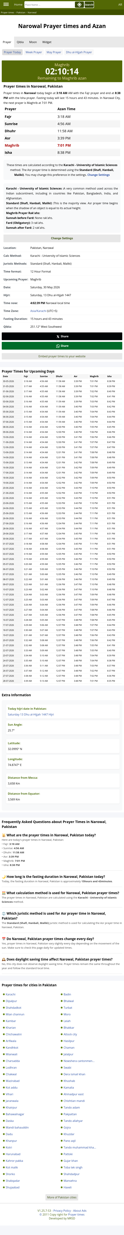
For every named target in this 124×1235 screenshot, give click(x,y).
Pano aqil (70, 1141)
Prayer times (76, 1214)
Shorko (10, 1174)
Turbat (68, 1008)
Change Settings (98, 175)
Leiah (67, 1021)
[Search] (49, 5)
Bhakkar (69, 1028)
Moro (67, 1014)
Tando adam (72, 1107)
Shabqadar (13, 1181)
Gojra (67, 1127)
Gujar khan (71, 1161)
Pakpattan (70, 1114)
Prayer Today (12, 52)
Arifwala (11, 1041)
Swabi (67, 1067)
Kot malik (12, 1167)
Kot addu (12, 1087)
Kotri (9, 1147)
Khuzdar (69, 1134)
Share (62, 336)
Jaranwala (12, 1101)
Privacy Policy (62, 1211)
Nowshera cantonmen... (79, 1061)
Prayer (7, 42)
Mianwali (11, 1054)
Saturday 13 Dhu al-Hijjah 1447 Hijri (31, 714)
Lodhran (11, 1067)
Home (18, 4)
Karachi (11, 994)
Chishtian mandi (74, 1101)
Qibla (20, 42)
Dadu (9, 1134)
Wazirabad (13, 1081)
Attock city (70, 1034)
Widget (46, 42)
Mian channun (15, 1014)
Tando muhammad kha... (80, 1147)
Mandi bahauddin (17, 1127)
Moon (33, 42)
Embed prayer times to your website (62, 356)
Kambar (11, 1021)
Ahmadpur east (74, 1094)
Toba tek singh (73, 1167)
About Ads (80, 1211)
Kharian (11, 1028)
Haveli (68, 1187)
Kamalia (69, 1087)
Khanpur (11, 1141)
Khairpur (11, 1107)
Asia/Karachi (38, 311)
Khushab (69, 1081)
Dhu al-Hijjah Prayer (79, 52)
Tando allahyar (73, 1121)
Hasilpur (69, 1041)
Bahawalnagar (15, 1114)
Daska (10, 1121)
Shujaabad (13, 1187)
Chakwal (11, 1074)
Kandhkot (12, 1048)
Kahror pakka (14, 1161)
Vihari (9, 1094)
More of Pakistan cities (61, 1197)
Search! (89, 4)
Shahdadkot (13, 1008)
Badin (67, 994)
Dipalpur (11, 1001)
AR (120, 4)
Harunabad (13, 1154)
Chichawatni (14, 1034)
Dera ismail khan (74, 1074)
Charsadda (13, 1061)
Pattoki (68, 1154)
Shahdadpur (72, 1174)
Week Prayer (34, 52)
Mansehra (70, 1181)
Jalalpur (68, 1054)
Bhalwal (69, 1001)
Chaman (69, 1048)
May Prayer (54, 52)
